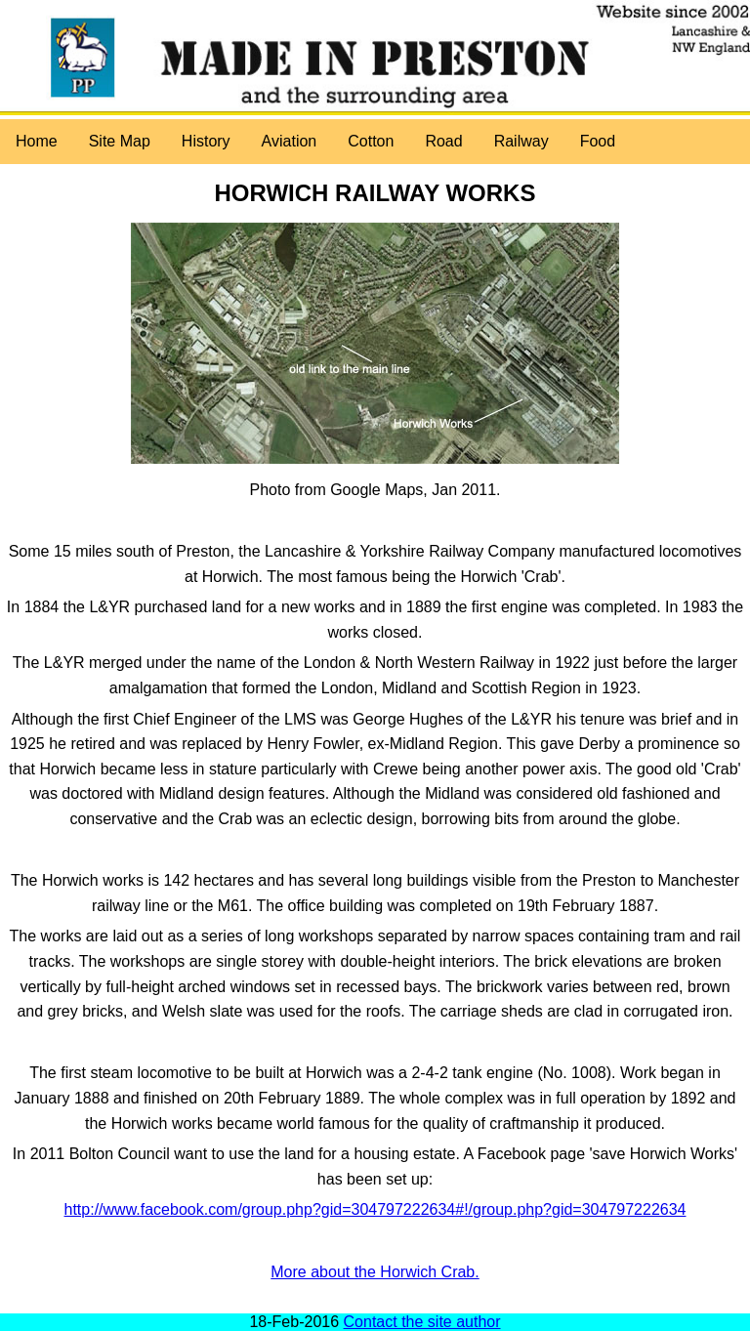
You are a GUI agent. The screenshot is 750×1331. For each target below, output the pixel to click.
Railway (521, 141)
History (206, 141)
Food (597, 141)
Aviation (289, 141)
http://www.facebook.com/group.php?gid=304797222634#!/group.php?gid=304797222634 (375, 1209)
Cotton (371, 141)
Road (443, 141)
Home (37, 141)
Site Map (119, 141)
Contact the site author (422, 1321)
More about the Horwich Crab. (375, 1272)
